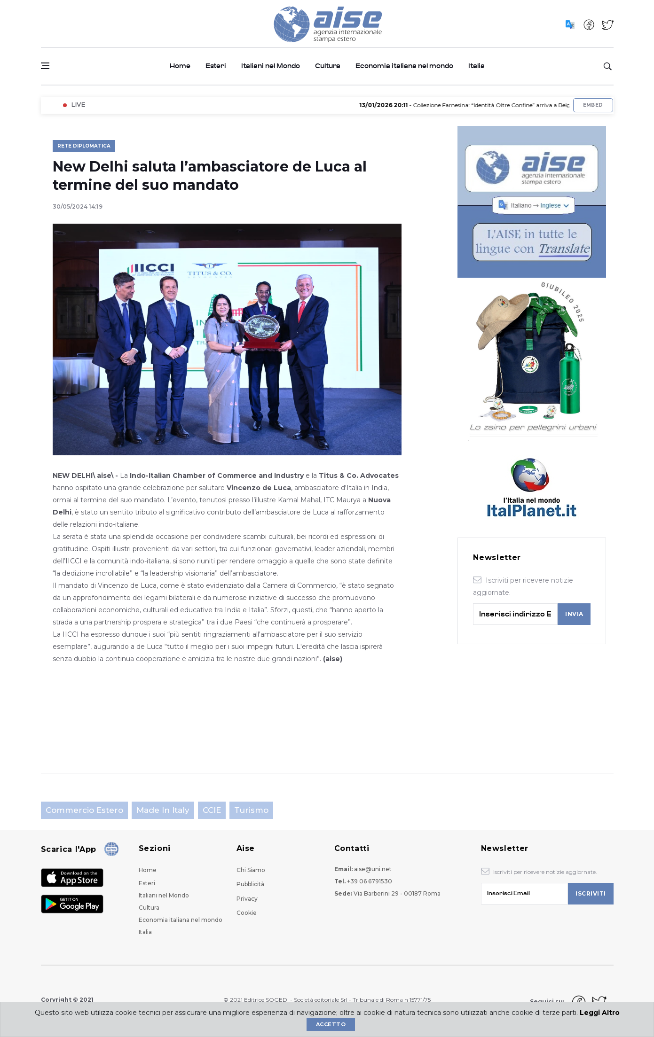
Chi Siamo (250, 869)
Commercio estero (84, 810)
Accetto (331, 1024)
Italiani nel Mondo (270, 66)
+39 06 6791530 (369, 881)
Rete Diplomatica (83, 146)
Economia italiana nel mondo (404, 66)
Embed (593, 105)
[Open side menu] (45, 65)
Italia (476, 66)
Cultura (327, 66)
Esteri (215, 66)
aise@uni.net (373, 869)
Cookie (246, 912)
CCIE (212, 810)
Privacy (247, 898)
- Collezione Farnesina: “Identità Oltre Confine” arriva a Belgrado (479, 105)
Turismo (251, 810)
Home (180, 66)
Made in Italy (162, 810)
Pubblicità (250, 884)
